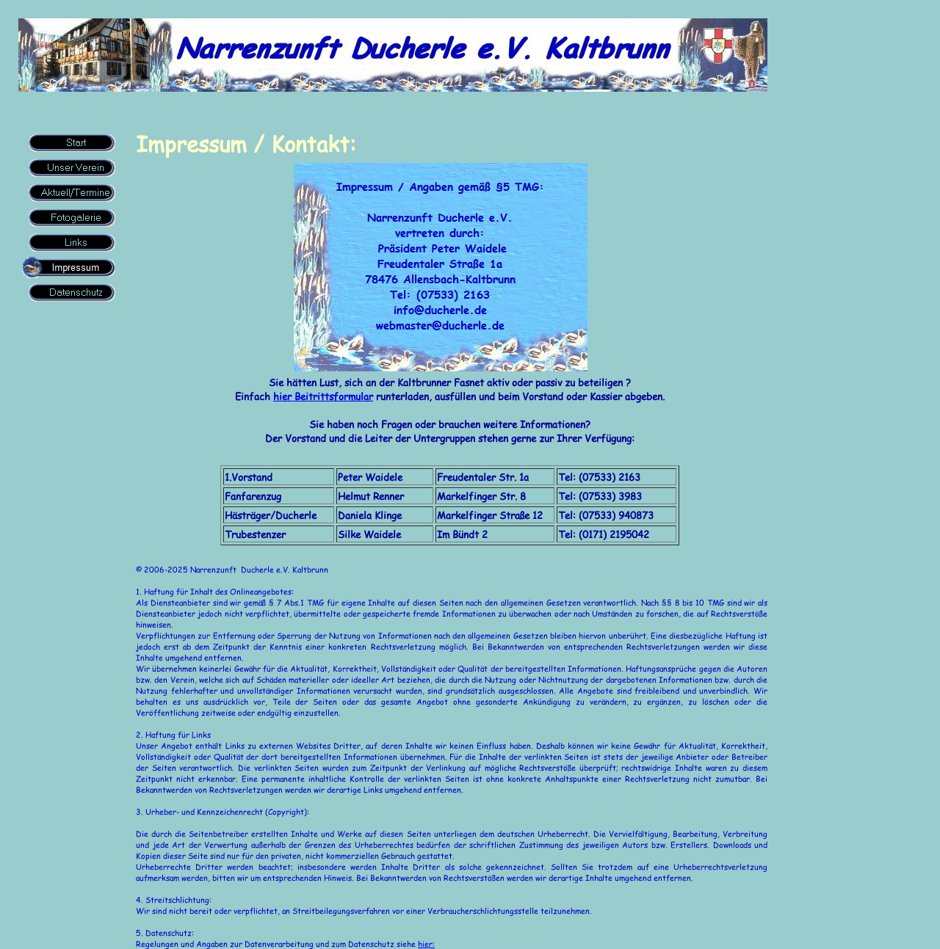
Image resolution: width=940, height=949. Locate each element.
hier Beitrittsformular (323, 396)
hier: (426, 943)
